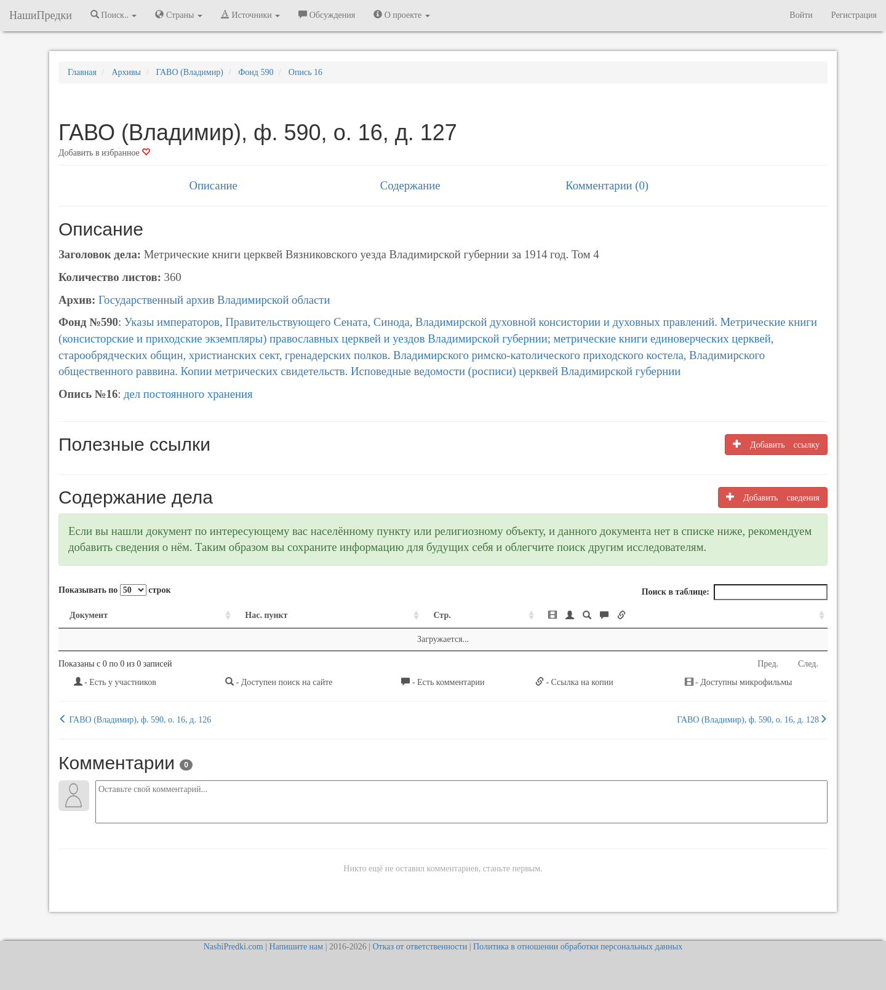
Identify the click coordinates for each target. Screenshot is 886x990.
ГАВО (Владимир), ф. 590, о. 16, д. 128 (752, 719)
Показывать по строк (114, 590)
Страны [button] (178, 15)
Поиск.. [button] (113, 15)
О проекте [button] (401, 15)
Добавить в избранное (104, 152)
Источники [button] (250, 15)
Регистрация (854, 15)
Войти (800, 15)
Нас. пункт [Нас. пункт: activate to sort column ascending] (266, 615)
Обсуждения (326, 15)
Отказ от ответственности (419, 946)
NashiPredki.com (233, 946)
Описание (213, 185)
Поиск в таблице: (735, 592)
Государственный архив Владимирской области (214, 299)
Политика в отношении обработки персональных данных (577, 946)
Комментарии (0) (607, 185)
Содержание (410, 185)
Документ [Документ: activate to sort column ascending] (89, 615)
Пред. (767, 663)
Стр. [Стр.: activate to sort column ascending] (441, 615)
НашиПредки (40, 15)
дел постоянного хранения (188, 393)
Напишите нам (296, 946)
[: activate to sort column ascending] (682, 615)
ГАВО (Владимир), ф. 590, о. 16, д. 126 (134, 719)
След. (808, 663)
